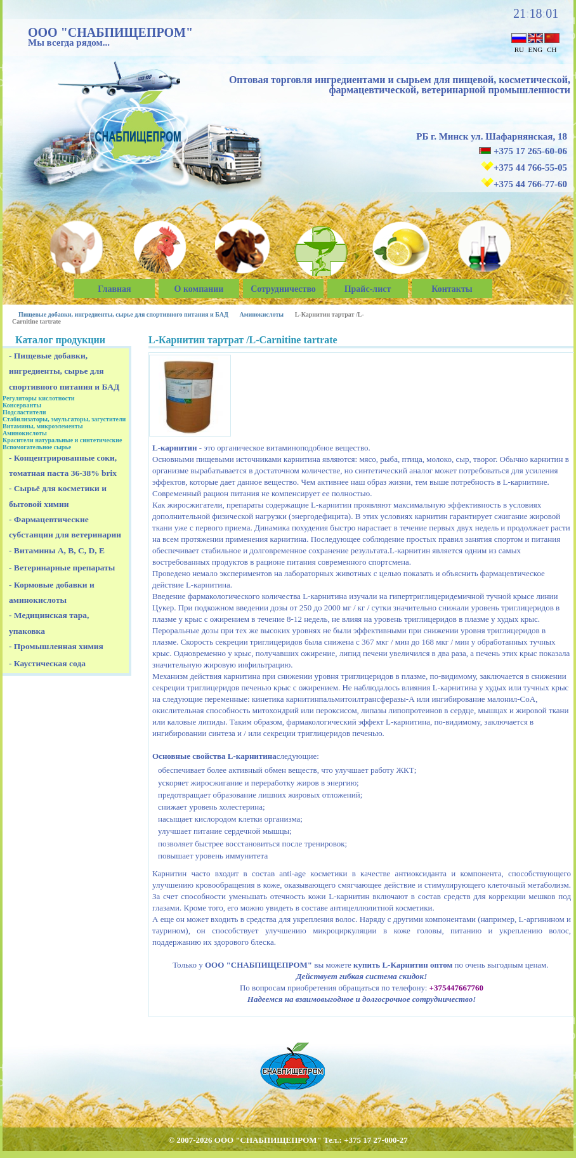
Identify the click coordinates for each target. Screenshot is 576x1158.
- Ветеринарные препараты (62, 567)
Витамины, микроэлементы (43, 426)
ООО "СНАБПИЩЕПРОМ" (110, 32)
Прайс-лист (367, 289)
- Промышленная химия (56, 646)
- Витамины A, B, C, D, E (57, 550)
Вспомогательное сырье (37, 447)
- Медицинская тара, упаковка (49, 622)
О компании (199, 289)
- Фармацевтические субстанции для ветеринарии (65, 527)
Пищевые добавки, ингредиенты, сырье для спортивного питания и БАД (123, 314)
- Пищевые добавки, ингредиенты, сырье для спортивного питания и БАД (64, 371)
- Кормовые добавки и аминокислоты (52, 592)
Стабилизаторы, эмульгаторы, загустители (64, 419)
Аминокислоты (261, 314)
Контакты (451, 289)
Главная (114, 289)
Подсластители (24, 412)
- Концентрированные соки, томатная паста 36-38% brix (63, 465)
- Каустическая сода (47, 663)
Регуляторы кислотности (39, 398)
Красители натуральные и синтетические (62, 440)
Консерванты (22, 405)
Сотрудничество (283, 289)
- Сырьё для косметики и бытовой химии (58, 496)
